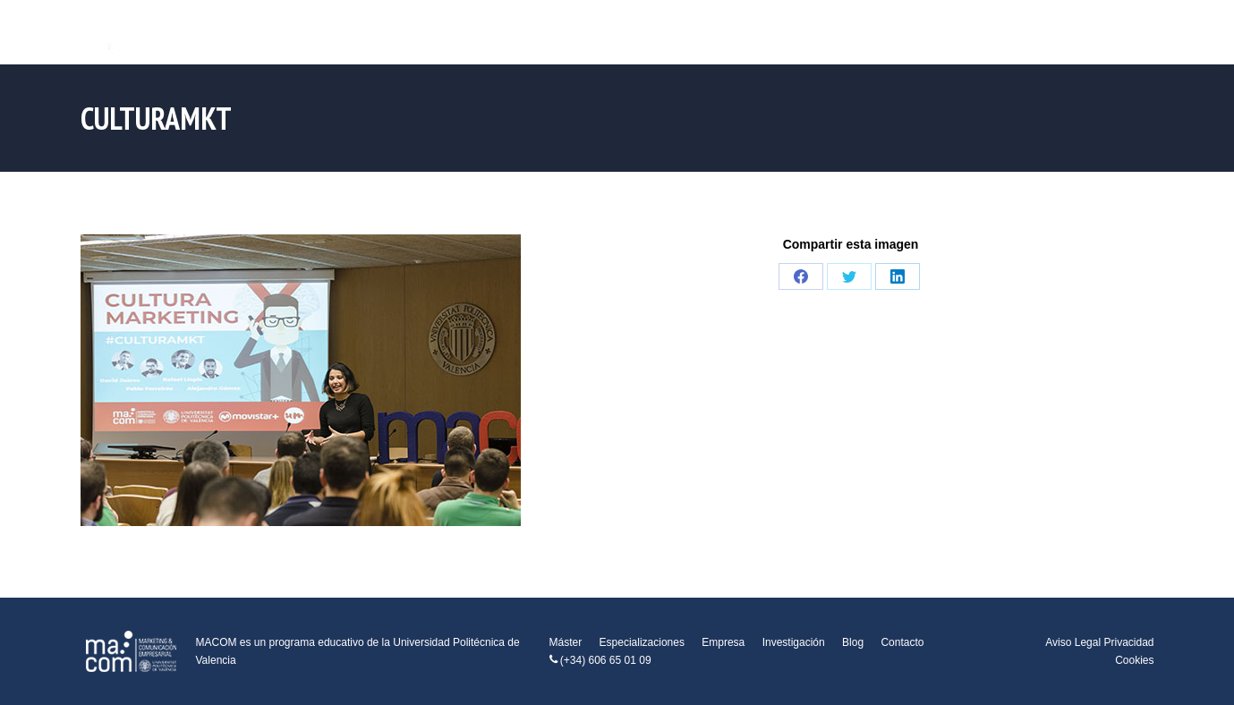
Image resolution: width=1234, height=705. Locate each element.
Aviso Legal (1073, 642)
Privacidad (1128, 642)
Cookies (1134, 660)
